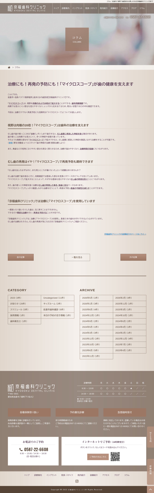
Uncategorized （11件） (54, 298)
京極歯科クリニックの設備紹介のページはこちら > (125, 234)
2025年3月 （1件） (123, 309)
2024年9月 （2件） (90, 321)
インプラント (77, 8)
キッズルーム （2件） (52, 304)
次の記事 (133, 257)
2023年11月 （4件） (124, 339)
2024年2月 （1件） (123, 333)
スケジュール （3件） (19, 309)
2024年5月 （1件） (90, 327)
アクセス (124, 8)
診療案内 (65, 8)
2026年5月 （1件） (90, 298)
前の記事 (21, 257)
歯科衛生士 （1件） (18, 321)
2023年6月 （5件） (90, 350)
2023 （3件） (15, 298)
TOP (150, 489)
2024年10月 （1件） (124, 315)
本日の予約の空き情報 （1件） (57, 315)
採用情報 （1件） (17, 315)
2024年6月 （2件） (123, 321)
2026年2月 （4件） (123, 298)
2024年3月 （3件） (90, 333)
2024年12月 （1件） (91, 315)
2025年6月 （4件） (90, 309)
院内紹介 (104, 8)
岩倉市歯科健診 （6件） (54, 309)
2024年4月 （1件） (123, 327)
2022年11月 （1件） (91, 356)
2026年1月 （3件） (90, 304)
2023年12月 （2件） (91, 339)
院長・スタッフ (91, 8)
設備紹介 (114, 8)
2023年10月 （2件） (91, 344)
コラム (142, 8)
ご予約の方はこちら (98, 457)
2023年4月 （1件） (123, 350)
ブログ (134, 8)
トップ (56, 8)
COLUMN (9, 67)
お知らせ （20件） (18, 304)
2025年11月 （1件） (124, 304)
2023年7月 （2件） (123, 344)
